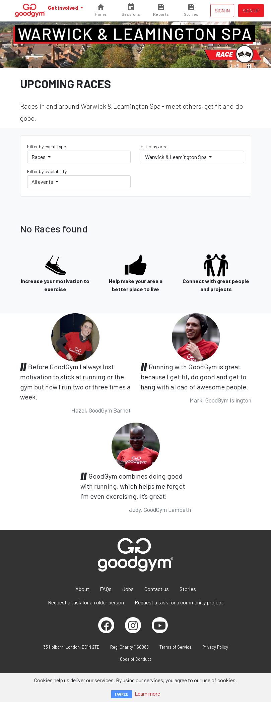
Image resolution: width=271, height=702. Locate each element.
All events (42, 181)
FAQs (106, 589)
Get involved (63, 7)
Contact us (156, 589)
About (82, 589)
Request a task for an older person (86, 602)
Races (39, 157)
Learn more (147, 693)
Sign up (251, 10)
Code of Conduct (135, 659)
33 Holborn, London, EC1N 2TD (71, 647)
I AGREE (121, 694)
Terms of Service (175, 647)
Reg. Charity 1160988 (129, 647)
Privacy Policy (215, 647)
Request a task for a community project (179, 602)
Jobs (128, 589)
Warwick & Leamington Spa (135, 33)
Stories (188, 589)
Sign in (222, 10)
